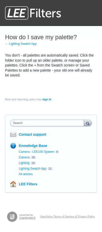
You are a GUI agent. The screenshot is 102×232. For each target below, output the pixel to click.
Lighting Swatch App (32, 168)
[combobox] (48, 123)
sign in (46, 99)
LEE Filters (28, 184)
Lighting (24, 163)
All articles (26, 174)
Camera (24, 157)
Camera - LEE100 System (36, 152)
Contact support (32, 134)
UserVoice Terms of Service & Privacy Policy (67, 216)
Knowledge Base (33, 146)
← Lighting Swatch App (21, 44)
